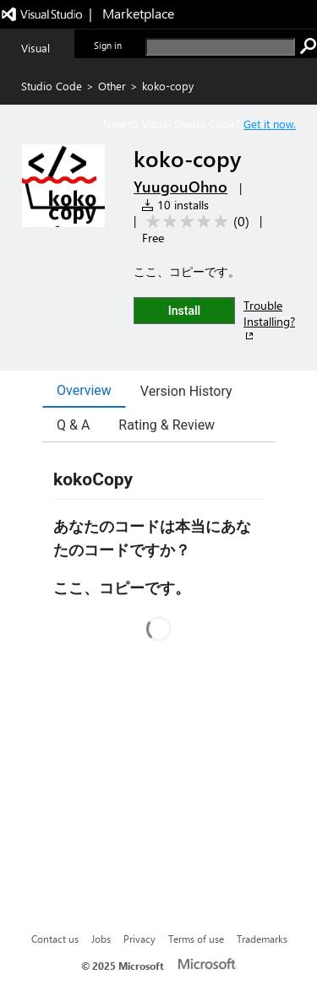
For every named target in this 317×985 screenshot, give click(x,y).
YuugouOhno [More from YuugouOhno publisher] (180, 186)
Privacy (139, 938)
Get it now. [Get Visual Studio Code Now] (269, 123)
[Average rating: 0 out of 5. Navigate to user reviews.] (195, 221)
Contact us (55, 938)
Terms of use (196, 938)
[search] (220, 47)
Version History (186, 391)
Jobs (101, 938)
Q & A (73, 425)
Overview (84, 390)
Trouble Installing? (269, 320)
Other (112, 85)
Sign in (108, 45)
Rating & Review (166, 425)
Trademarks (262, 938)
